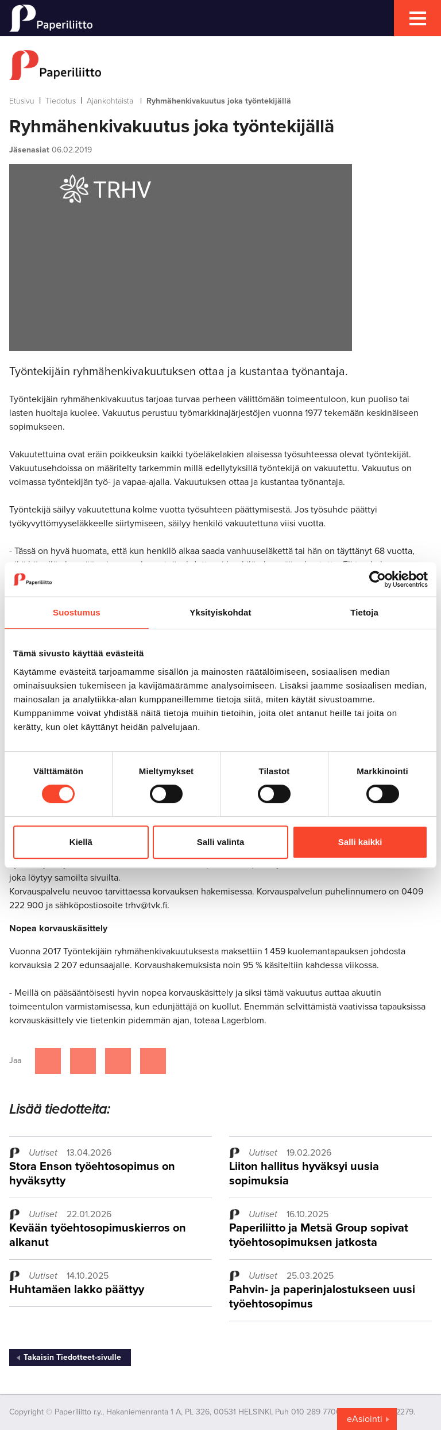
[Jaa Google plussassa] (153, 1061)
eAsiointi (364, 1419)
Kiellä (80, 842)
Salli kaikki (360, 842)
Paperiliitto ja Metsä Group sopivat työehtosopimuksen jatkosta (318, 1235)
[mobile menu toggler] (417, 18)
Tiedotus (60, 101)
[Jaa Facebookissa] (48, 1061)
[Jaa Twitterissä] (83, 1061)
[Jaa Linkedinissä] (118, 1061)
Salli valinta (221, 842)
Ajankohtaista (110, 101)
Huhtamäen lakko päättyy (76, 1290)
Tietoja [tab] (364, 612)
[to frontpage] (220, 65)
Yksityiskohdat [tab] (220, 612)
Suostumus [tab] (76, 612)
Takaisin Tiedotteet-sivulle (72, 1357)
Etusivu (21, 101)
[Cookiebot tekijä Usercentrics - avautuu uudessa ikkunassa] (377, 579)
